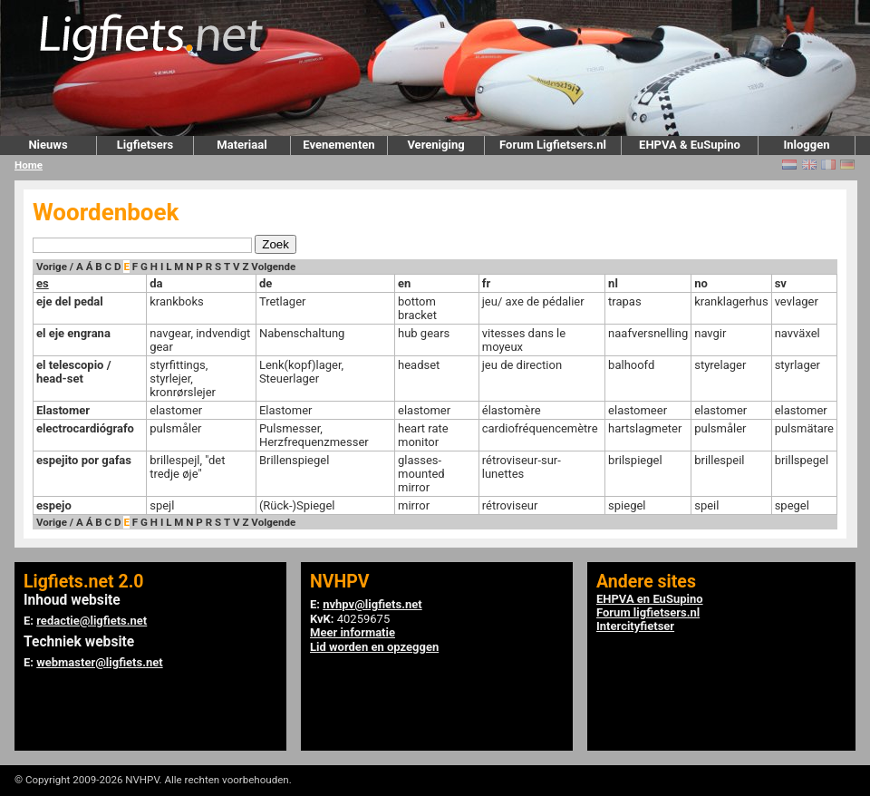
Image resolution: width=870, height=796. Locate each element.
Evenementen (338, 144)
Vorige (51, 266)
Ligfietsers (145, 144)
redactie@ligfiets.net (91, 620)
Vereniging (435, 144)
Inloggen (806, 144)
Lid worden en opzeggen (374, 647)
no (701, 283)
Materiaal (241, 144)
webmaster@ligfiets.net (99, 662)
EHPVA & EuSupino (689, 144)
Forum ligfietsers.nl (648, 612)
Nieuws (47, 144)
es (42, 283)
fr (486, 283)
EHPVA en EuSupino (649, 599)
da (156, 283)
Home (28, 165)
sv (781, 283)
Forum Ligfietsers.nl (552, 144)
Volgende (273, 266)
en (404, 283)
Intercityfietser (635, 626)
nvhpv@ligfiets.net (372, 604)
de (265, 283)
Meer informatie (352, 632)
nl (613, 283)
